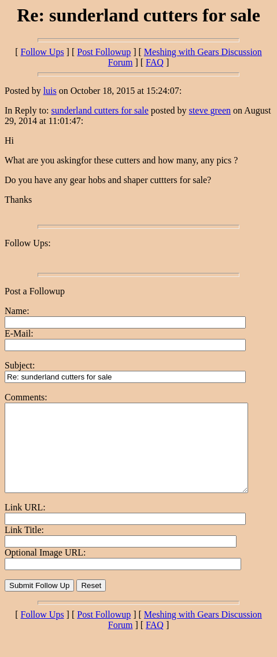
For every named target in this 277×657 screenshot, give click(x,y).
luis (50, 91)
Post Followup (104, 52)
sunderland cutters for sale (99, 110)
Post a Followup (35, 291)
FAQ (155, 62)
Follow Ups (42, 52)
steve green (210, 110)
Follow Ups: (28, 243)
